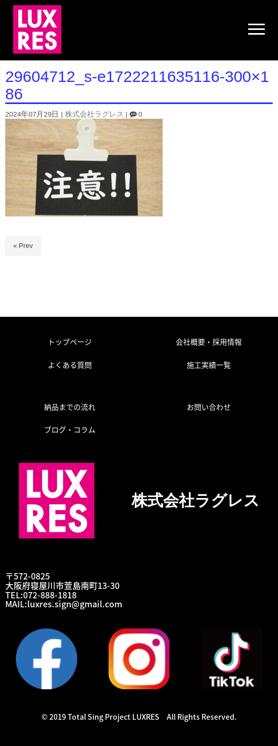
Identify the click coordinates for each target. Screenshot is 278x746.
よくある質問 (70, 364)
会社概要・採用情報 (209, 341)
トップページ (70, 341)
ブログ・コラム (69, 429)
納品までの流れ (69, 406)
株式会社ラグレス (94, 114)
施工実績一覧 (209, 364)
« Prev (23, 246)
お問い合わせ (209, 406)
